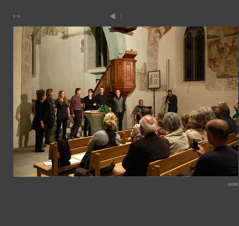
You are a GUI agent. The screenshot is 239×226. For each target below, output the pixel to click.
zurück (233, 184)
